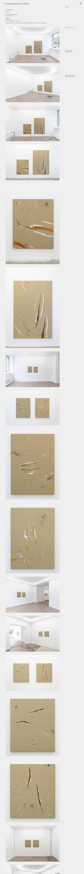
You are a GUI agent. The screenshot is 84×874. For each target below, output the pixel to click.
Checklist (8, 18)
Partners (67, 6)
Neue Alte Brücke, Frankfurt (12, 14)
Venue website (9, 19)
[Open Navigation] (80, 3)
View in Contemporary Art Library (13, 20)
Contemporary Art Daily (17, 4)
